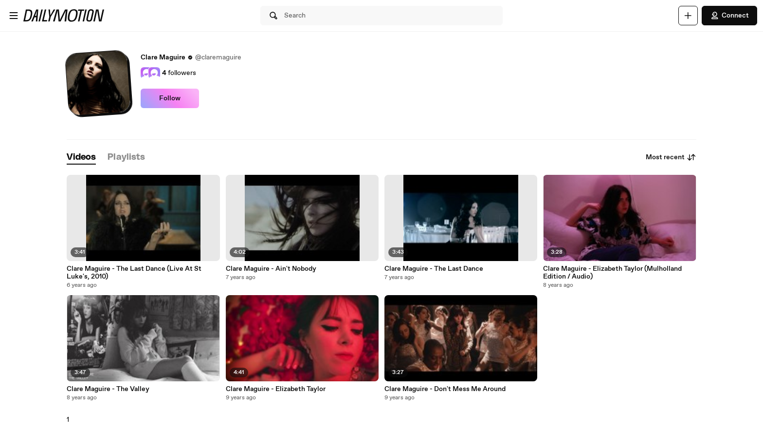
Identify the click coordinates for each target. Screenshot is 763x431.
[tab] (81, 157)
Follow (170, 98)
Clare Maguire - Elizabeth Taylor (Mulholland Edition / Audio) (612, 273)
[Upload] (688, 15)
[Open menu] (13, 15)
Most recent (671, 157)
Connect (729, 15)
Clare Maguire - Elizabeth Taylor (276, 389)
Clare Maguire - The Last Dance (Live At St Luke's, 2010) (134, 273)
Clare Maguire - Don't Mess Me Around (445, 389)
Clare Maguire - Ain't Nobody (271, 269)
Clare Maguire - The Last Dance (433, 269)
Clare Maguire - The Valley (108, 389)
